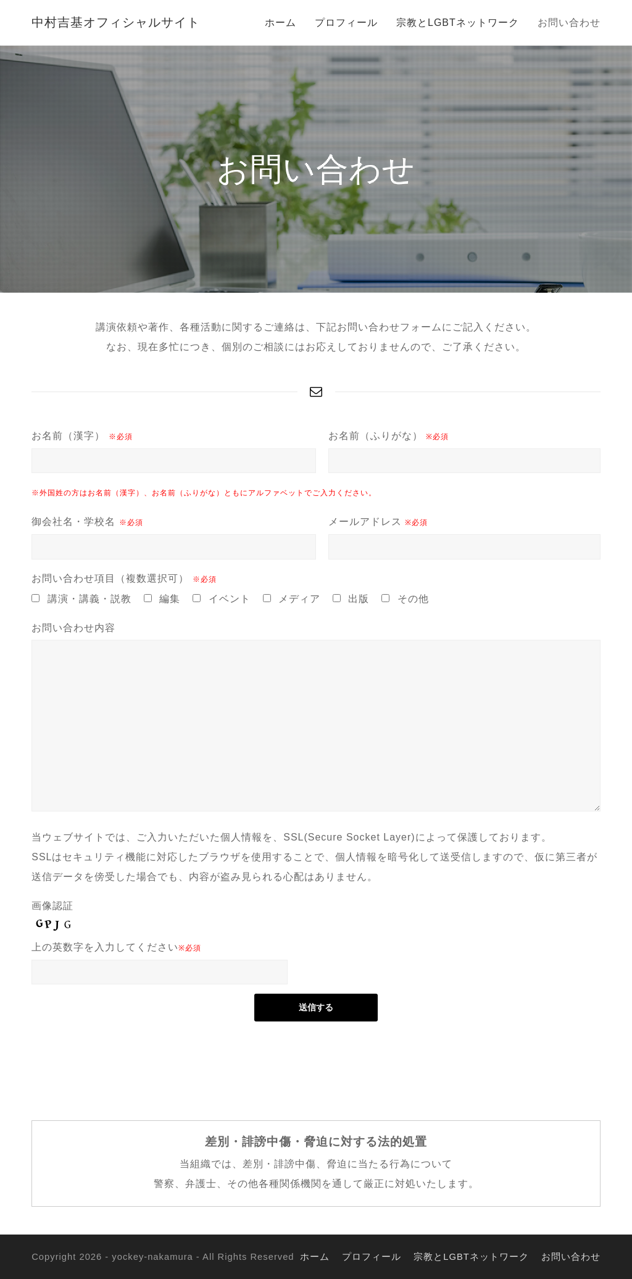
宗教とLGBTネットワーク (471, 1257)
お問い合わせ (571, 1257)
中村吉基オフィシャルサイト (115, 22)
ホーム (315, 1257)
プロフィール (371, 1257)
